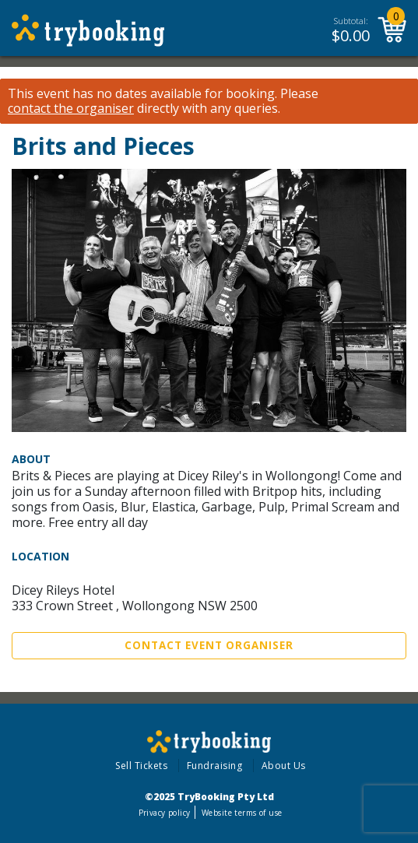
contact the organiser (71, 108)
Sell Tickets (141, 765)
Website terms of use (242, 812)
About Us (284, 765)
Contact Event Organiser (209, 645)
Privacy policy (165, 812)
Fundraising (215, 765)
